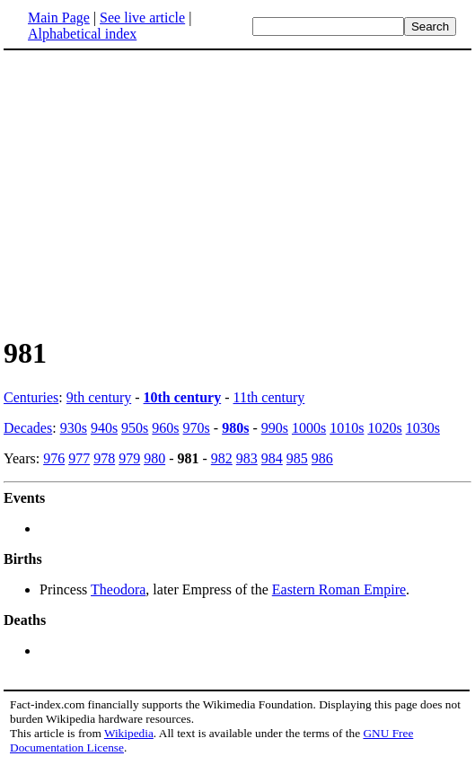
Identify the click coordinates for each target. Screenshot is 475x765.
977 (79, 458)
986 (322, 458)
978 (104, 458)
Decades (28, 427)
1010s (347, 427)
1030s (423, 427)
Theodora (118, 589)
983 (247, 458)
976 (54, 458)
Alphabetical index (82, 33)
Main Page (59, 17)
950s (134, 427)
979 (129, 458)
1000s (309, 427)
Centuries (31, 397)
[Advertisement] (154, 192)
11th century (269, 397)
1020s (384, 427)
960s (165, 427)
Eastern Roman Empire (339, 589)
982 (222, 458)
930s (73, 427)
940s (104, 427)
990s (274, 427)
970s (196, 427)
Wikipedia (129, 733)
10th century (183, 397)
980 (154, 458)
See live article (142, 17)
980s (235, 427)
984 (272, 458)
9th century (98, 397)
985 (297, 458)
